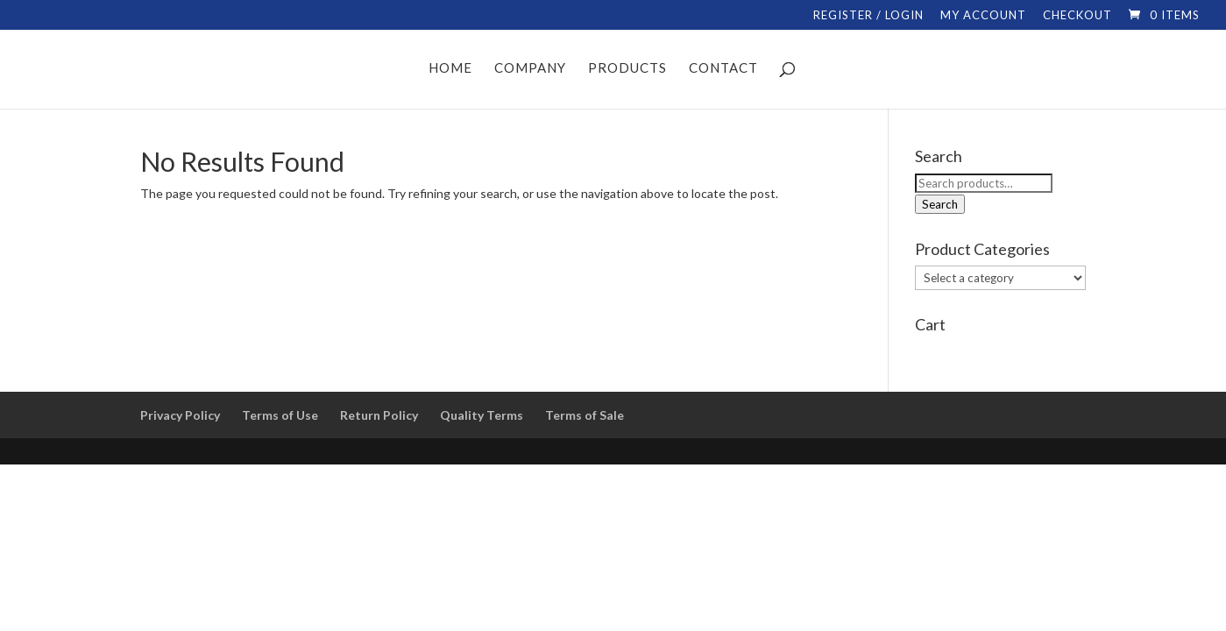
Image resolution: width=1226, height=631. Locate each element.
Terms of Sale (584, 415)
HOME (450, 68)
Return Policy (379, 415)
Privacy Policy (180, 415)
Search (940, 204)
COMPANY (530, 68)
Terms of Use (280, 415)
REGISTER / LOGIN (868, 16)
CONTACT (723, 68)
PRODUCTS (627, 68)
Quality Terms (481, 415)
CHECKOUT (1077, 16)
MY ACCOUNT (983, 16)
